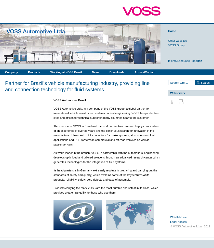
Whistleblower (179, 217)
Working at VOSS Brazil (66, 72)
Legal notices (178, 221)
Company (11, 72)
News (95, 72)
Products (34, 72)
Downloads (117, 72)
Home (172, 31)
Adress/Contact (145, 72)
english (197, 60)
